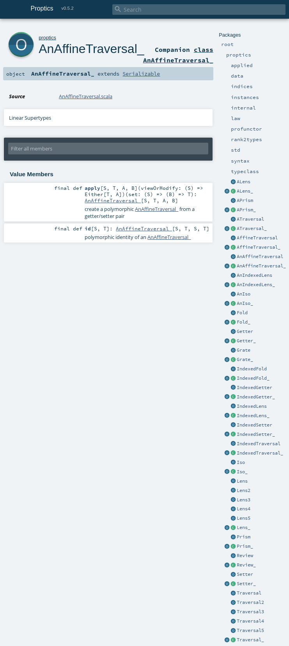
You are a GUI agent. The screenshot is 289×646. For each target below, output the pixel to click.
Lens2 (243, 490)
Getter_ (246, 340)
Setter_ (246, 583)
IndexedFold (252, 369)
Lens (242, 481)
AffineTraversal (257, 238)
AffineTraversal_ (258, 247)
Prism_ (245, 546)
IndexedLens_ (253, 415)
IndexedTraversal (258, 443)
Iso (241, 462)
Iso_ (242, 471)
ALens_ (245, 191)
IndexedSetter (254, 425)
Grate (243, 350)
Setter (245, 574)
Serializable (141, 73)
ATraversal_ (252, 228)
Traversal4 (250, 621)
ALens (243, 181)
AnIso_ (245, 303)
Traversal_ (250, 639)
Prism (243, 537)
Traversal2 (250, 602)
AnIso (243, 294)
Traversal (249, 593)
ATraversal (250, 219)
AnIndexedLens (254, 275)
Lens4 (243, 508)
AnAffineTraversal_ (261, 266)
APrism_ (246, 209)
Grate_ (245, 359)
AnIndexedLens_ (256, 284)
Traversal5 (250, 630)
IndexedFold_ (253, 378)
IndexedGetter (254, 387)
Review (245, 555)
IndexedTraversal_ (260, 453)
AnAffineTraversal (260, 256)
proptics (47, 38)
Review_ (246, 565)
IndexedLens (252, 406)
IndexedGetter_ (256, 397)
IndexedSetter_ (256, 434)
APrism (245, 200)
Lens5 (243, 518)
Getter (245, 331)
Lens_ (243, 527)
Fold (242, 312)
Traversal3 (250, 611)
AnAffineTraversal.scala (85, 96)
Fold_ (243, 322)
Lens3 (243, 500)
